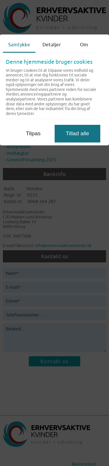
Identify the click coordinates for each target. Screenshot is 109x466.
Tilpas (33, 133)
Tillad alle (77, 133)
